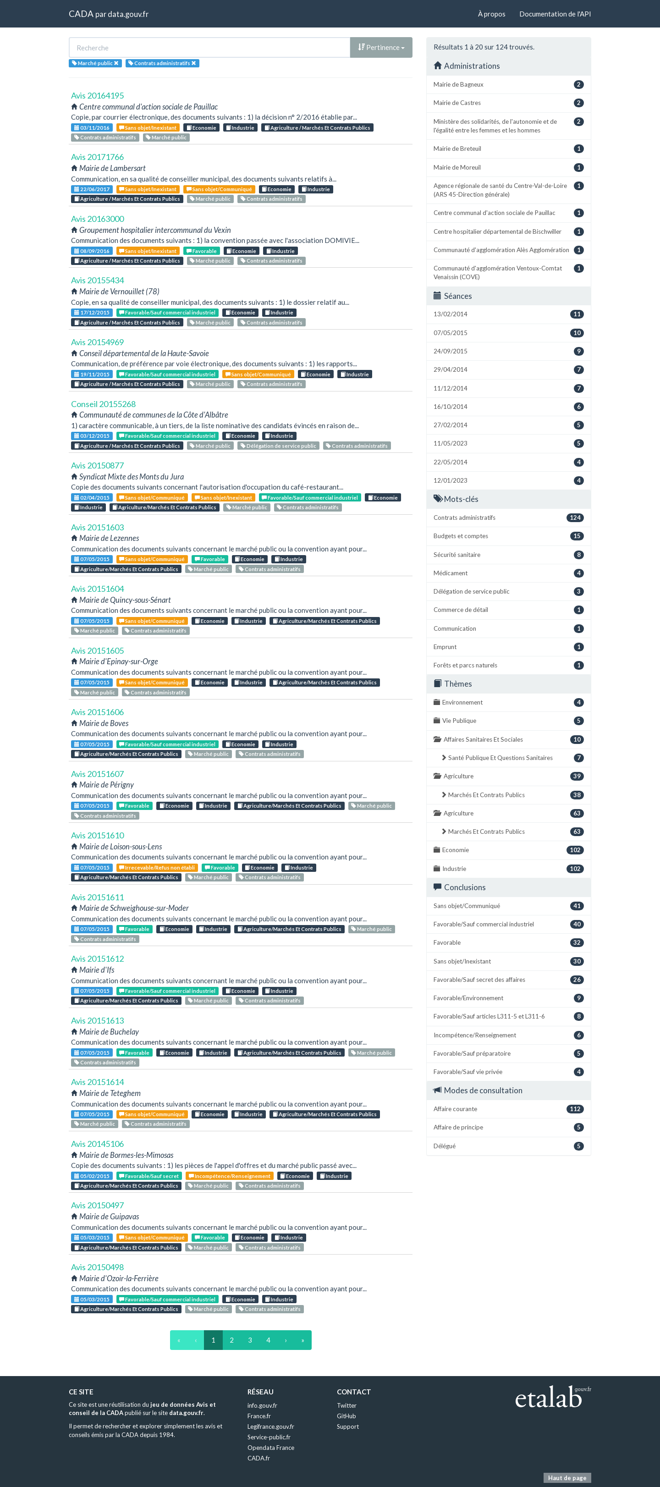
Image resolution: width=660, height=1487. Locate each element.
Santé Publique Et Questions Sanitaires (512, 758)
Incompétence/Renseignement (229, 1176)
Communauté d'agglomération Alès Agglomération (509, 250)
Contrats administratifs (105, 137)
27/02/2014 (509, 425)
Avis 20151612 (97, 958)
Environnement (509, 702)
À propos (492, 14)
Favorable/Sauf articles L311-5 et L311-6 (509, 1016)
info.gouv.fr (262, 1405)
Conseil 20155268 (103, 404)
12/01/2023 (509, 480)
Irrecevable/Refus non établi (157, 867)
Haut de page (567, 1477)
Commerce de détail (509, 610)
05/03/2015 (92, 1237)
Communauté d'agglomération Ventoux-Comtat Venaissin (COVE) (509, 272)
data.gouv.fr (128, 14)
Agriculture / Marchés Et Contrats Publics (317, 128)
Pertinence (381, 47)
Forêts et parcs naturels (509, 665)
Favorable (202, 251)
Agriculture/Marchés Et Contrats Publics (164, 507)
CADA (81, 13)
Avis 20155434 (97, 280)
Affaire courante (509, 1109)
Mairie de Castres (509, 103)
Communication (509, 628)
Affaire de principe (509, 1127)
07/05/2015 (92, 559)
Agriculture (509, 776)
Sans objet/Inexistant (147, 128)
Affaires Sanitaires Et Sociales (509, 739)
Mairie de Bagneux (509, 84)
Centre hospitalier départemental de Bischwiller (509, 231)
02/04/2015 (92, 498)
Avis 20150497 (97, 1205)
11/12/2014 (509, 388)
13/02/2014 (509, 314)
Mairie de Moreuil (509, 167)
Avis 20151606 (97, 712)
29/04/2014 (509, 369)
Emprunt (509, 647)
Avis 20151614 (97, 1082)
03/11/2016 (92, 128)
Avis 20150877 (97, 465)
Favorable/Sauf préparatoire (509, 1053)
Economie (201, 128)
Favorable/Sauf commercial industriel (167, 312)
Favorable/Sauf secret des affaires (509, 979)
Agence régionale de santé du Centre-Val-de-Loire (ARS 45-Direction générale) (509, 190)
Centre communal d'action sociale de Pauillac (509, 213)
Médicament (509, 573)
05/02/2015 (92, 1176)
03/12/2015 (92, 436)
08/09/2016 (92, 251)
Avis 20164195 (97, 95)
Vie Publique (509, 720)
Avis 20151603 (97, 527)
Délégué (509, 1146)
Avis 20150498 (97, 1267)
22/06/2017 (92, 189)
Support (348, 1426)
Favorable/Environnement (509, 998)
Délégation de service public (278, 446)
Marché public (166, 137)
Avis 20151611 (97, 897)
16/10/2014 (509, 406)
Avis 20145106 (97, 1144)
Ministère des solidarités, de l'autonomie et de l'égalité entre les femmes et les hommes (509, 125)
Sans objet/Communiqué (219, 189)
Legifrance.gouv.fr (271, 1426)
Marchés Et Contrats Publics (512, 795)
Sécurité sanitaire (509, 555)
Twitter (347, 1405)
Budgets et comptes (509, 536)
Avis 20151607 (97, 774)
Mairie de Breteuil (509, 148)
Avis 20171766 (97, 157)
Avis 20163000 (97, 219)
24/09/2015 (509, 351)
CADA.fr (259, 1458)
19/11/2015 (92, 374)
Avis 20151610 (97, 835)
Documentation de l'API (555, 14)
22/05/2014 (509, 462)
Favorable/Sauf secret (149, 1176)
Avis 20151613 (97, 1020)
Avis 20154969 (97, 342)
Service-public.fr (269, 1437)
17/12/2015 (92, 312)
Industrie (240, 128)
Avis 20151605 (97, 650)
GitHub (346, 1416)
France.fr (259, 1416)
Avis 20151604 (97, 589)
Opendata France (271, 1447)
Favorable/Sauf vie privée (509, 1072)
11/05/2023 (509, 443)
